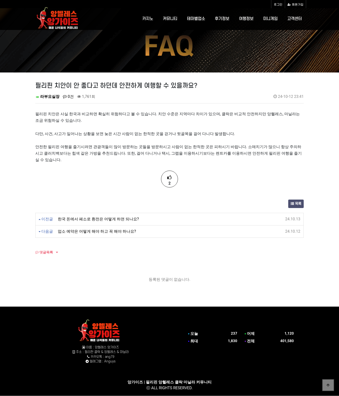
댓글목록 (44, 252)
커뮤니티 (170, 19)
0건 (68, 96)
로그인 (278, 4)
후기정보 (222, 19)
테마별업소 (196, 19)
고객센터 (294, 19)
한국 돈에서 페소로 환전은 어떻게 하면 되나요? (98, 219)
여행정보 (246, 19)
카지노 (147, 19)
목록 (296, 204)
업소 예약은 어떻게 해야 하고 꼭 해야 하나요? (97, 231)
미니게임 (270, 19)
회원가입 (295, 4)
